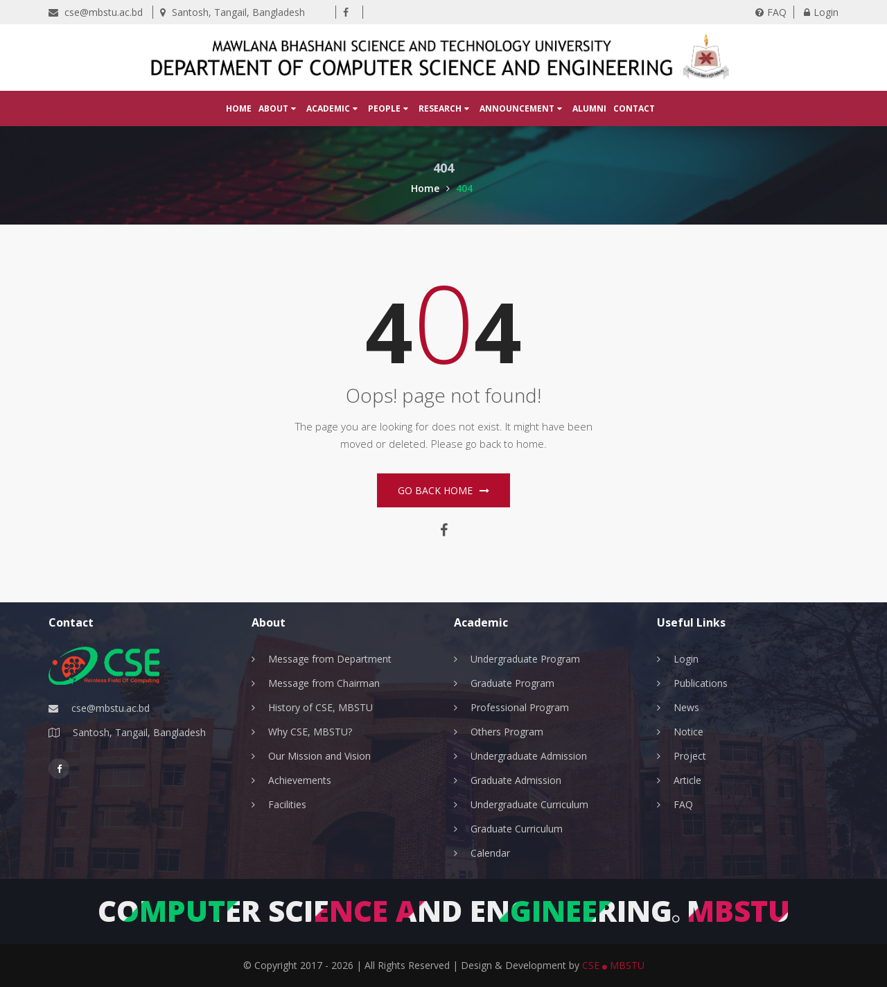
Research (444, 108)
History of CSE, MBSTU (320, 707)
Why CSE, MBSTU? (310, 731)
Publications (701, 683)
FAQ (771, 12)
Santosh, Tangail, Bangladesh (232, 12)
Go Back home (443, 490)
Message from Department (330, 658)
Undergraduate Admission (529, 755)
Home (239, 108)
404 (464, 188)
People (388, 108)
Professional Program (520, 707)
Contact (634, 108)
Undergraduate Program (525, 658)
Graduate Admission (516, 780)
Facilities (287, 804)
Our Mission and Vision (319, 755)
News (686, 707)
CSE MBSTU (613, 965)
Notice (688, 731)
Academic (332, 108)
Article (687, 780)
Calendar (490, 852)
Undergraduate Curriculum (529, 804)
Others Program (507, 731)
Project (690, 755)
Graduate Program (512, 683)
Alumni (589, 108)
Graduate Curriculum (517, 828)
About (277, 108)
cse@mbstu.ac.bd (96, 12)
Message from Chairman (324, 683)
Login (821, 12)
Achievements (299, 780)
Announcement (521, 108)
